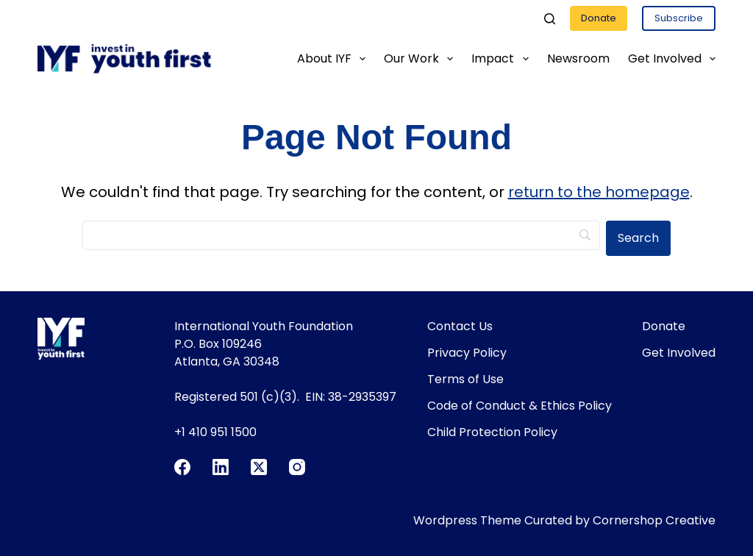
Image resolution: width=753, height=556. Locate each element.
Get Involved (671, 59)
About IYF (334, 59)
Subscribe (678, 18)
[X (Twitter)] (259, 467)
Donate (598, 18)
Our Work (421, 59)
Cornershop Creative (654, 520)
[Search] (549, 18)
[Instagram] (297, 467)
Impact (502, 59)
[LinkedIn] (221, 467)
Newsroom (578, 58)
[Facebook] (182, 467)
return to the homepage (599, 192)
